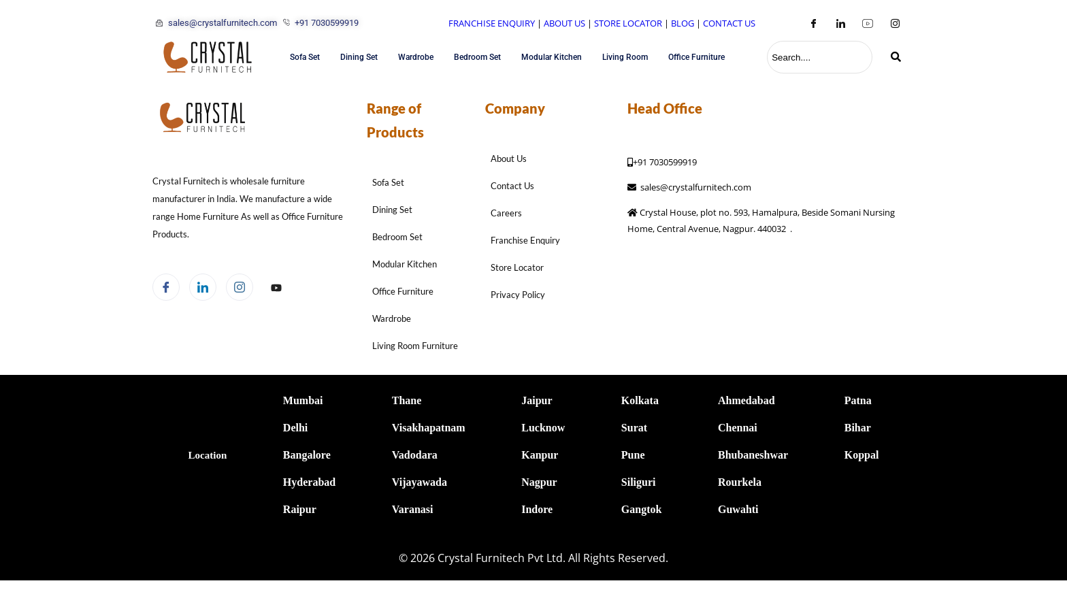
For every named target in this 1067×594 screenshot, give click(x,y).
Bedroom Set (477, 57)
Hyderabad (309, 482)
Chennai (737, 427)
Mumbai (303, 400)
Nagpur (539, 482)
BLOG (682, 23)
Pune (633, 455)
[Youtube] (867, 23)
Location (207, 455)
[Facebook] (813, 23)
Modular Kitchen (551, 57)
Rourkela (739, 482)
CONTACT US (729, 23)
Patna (858, 400)
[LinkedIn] (840, 23)
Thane (407, 400)
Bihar (857, 427)
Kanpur (539, 455)
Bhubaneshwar (753, 455)
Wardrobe (415, 57)
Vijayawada (419, 482)
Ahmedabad (746, 400)
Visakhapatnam (428, 427)
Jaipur (536, 400)
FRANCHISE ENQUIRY (491, 23)
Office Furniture (696, 57)
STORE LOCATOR (628, 23)
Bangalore (307, 455)
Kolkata (640, 400)
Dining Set (359, 57)
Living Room (625, 57)
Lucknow (543, 427)
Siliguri (638, 482)
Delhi (295, 427)
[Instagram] (895, 23)
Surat (634, 427)
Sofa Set (305, 57)
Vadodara (415, 455)
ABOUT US (564, 23)
